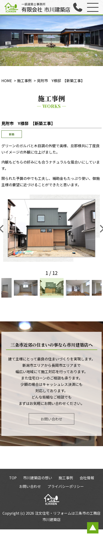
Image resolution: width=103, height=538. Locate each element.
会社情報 (87, 477)
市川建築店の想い (37, 477)
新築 (11, 134)
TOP (13, 477)
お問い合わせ (51, 418)
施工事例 (66, 477)
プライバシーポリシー (65, 486)
